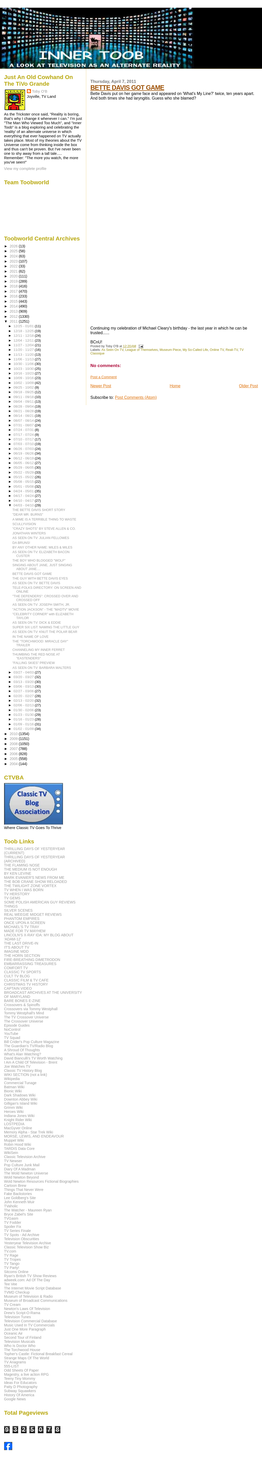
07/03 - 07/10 (24, 444)
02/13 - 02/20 (24, 700)
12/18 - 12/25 (24, 331)
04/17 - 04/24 (24, 496)
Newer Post (100, 386)
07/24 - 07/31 (24, 430)
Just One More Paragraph (25, 1329)
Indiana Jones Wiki (19, 1116)
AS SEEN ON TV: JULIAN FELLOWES (41, 538)
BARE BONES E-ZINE (22, 1001)
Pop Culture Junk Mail (22, 1165)
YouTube (11, 1034)
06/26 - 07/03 (24, 449)
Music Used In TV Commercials (29, 1325)
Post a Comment (103, 377)
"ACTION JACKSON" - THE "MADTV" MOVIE (46, 609)
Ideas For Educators (20, 1383)
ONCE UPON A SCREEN (24, 923)
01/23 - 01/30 (24, 715)
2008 (14, 744)
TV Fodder (12, 1222)
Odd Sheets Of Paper (21, 1370)
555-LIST (11, 1366)
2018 (14, 286)
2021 (14, 271)
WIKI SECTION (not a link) (25, 1075)
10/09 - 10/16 (24, 378)
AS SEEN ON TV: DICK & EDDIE (37, 622)
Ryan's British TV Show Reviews (30, 1276)
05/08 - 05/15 (24, 482)
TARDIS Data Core (19, 1149)
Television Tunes (17, 1317)
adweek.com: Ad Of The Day (27, 1280)
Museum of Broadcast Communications (36, 1300)
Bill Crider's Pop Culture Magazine (31, 1042)
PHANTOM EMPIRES (21, 919)
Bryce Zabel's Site (18, 1214)
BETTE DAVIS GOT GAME (127, 87)
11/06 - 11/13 (24, 359)
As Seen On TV (113, 350)
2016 (14, 296)
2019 (14, 281)
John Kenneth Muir (19, 1202)
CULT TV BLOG (17, 976)
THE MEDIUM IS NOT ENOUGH (30, 869)
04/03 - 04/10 (24, 505)
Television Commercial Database (30, 1321)
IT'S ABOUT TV (16, 947)
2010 (14, 734)
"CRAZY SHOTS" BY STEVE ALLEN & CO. (44, 529)
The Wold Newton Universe (26, 1173)
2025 (14, 251)
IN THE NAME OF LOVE (31, 637)
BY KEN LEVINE (17, 873)
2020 (14, 276)
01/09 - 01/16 (24, 724)
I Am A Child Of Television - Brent (30, 1062)
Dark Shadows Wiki (20, 1095)
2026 (14, 246)
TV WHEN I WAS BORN (23, 890)
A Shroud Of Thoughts (22, 1050)
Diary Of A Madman (20, 1169)
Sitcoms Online (16, 1272)
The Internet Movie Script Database (32, 1288)
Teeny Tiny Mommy (19, 1378)
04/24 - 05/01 (24, 491)
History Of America (19, 1395)
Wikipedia (12, 1079)
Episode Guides (17, 1025)
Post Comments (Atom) (136, 397)
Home (175, 386)
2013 (14, 311)
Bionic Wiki (13, 1091)
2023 (14, 261)
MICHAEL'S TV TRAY (21, 927)
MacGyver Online (18, 1128)
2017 (14, 291)
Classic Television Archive (25, 1157)
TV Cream (12, 1305)
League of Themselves (141, 350)
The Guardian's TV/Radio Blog (28, 1046)
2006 (14, 754)
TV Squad (12, 1038)
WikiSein (11, 1153)
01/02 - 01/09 (24, 729)
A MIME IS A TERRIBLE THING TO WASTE (45, 519)
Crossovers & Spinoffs (22, 1005)
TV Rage (11, 1255)
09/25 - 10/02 (24, 387)
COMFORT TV (16, 968)
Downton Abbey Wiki (20, 1099)
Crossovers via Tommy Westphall (31, 1009)
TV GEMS (12, 898)
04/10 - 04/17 (24, 501)
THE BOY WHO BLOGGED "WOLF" (39, 560)
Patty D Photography (21, 1387)
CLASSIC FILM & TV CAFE (26, 980)
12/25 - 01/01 (24, 326)
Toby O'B (39, 91)
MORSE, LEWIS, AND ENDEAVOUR (34, 1136)
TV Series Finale (17, 1231)
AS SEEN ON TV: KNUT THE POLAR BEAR (45, 632)
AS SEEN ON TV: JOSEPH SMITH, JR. (41, 604)
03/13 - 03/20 (24, 682)
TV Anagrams (15, 1362)
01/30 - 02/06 (24, 710)
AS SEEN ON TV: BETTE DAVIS (36, 583)
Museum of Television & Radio (28, 1296)
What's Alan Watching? (22, 1054)
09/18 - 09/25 (24, 392)
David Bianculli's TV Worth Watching (33, 1058)
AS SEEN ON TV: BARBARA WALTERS (42, 668)
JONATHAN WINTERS (29, 533)
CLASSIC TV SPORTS (22, 972)
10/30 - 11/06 (24, 364)
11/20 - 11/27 (24, 350)
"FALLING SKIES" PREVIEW (34, 663)
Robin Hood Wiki (17, 1144)
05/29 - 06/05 (24, 467)
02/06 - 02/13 (24, 705)
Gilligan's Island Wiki (20, 1103)
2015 (14, 301)
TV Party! (11, 1268)
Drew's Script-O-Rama (22, 1313)
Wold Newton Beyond (21, 1177)
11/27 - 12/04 (24, 345)
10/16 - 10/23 (24, 373)
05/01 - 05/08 (24, 486)
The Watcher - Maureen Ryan (28, 1210)
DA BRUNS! (21, 543)
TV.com (10, 1251)
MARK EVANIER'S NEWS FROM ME (34, 877)
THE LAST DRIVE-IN (21, 943)
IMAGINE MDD (16, 951)
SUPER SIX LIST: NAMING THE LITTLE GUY (46, 627)
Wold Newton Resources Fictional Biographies (41, 1181)
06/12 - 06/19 (24, 458)
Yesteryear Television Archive (27, 1243)
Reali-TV (232, 350)
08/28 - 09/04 (24, 406)
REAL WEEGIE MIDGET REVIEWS (33, 914)
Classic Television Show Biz (26, 1247)
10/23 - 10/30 (24, 369)
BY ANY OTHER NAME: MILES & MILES (42, 547)
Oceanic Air (13, 1333)
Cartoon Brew (15, 1185)
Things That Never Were (23, 1190)
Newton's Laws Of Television (27, 1309)
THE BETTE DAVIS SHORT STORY (39, 510)
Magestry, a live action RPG (26, 1374)
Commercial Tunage (20, 1083)
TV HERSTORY (17, 894)
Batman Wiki (14, 1087)
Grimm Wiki (13, 1107)
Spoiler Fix (12, 1227)
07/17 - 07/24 (24, 435)
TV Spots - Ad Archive (21, 1235)
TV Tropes (12, 1259)
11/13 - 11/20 (24, 355)
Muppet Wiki (14, 1140)
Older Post (248, 386)
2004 (14, 764)
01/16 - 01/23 (24, 719)
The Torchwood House (22, 1350)
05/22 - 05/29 (24, 472)
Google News (15, 1399)
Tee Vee (10, 1284)
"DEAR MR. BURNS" (28, 514)
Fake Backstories (18, 1194)
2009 (14, 739)
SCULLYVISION (24, 524)
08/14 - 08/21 (24, 416)
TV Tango (11, 1263)
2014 (14, 306)
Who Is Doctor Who (20, 1346)
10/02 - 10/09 (24, 383)
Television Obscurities (21, 1239)
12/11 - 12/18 (24, 336)
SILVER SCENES (18, 910)
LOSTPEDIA (14, 1124)
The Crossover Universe (23, 1021)
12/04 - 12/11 (24, 340)
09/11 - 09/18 (24, 397)
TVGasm (11, 1218)
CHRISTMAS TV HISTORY (26, 984)
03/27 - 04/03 (24, 672)
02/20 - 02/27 (24, 696)
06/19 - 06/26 (24, 453)
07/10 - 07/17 (24, 439)
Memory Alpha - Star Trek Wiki (28, 1132)
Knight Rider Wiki (18, 1120)
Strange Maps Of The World (26, 1358)
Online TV (217, 350)
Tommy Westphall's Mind (24, 1013)
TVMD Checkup (17, 1292)
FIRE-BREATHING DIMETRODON (32, 960)
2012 (14, 316)
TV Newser (13, 1161)
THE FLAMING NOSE (22, 865)
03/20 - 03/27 (24, 677)
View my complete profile (25, 168)
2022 (14, 266)
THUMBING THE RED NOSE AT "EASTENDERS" (36, 656)
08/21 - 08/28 (24, 411)
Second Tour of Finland (22, 1337)
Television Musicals (19, 1342)
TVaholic (11, 1206)
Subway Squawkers (20, 1391)
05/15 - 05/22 (24, 477)
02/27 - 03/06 (24, 691)
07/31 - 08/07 (24, 425)
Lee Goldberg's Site (20, 1198)
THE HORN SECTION (22, 955)
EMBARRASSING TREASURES (30, 964)
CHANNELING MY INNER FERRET (39, 650)
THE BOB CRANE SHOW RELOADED (35, 882)
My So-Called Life (195, 350)
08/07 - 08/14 (24, 420)
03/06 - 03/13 (24, 686)
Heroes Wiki (14, 1112)
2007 (14, 749)
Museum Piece (170, 350)
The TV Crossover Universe (26, 1017)
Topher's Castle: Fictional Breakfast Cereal (38, 1354)
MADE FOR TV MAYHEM (25, 931)
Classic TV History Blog (23, 1070)
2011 (14, 321)
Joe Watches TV (17, 1066)
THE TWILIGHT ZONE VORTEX (30, 886)
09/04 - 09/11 (24, 401)
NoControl (12, 1029)
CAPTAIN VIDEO (18, 988)
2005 (14, 759)
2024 (14, 256)
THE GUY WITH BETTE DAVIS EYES (40, 578)
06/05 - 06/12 (24, 463)
